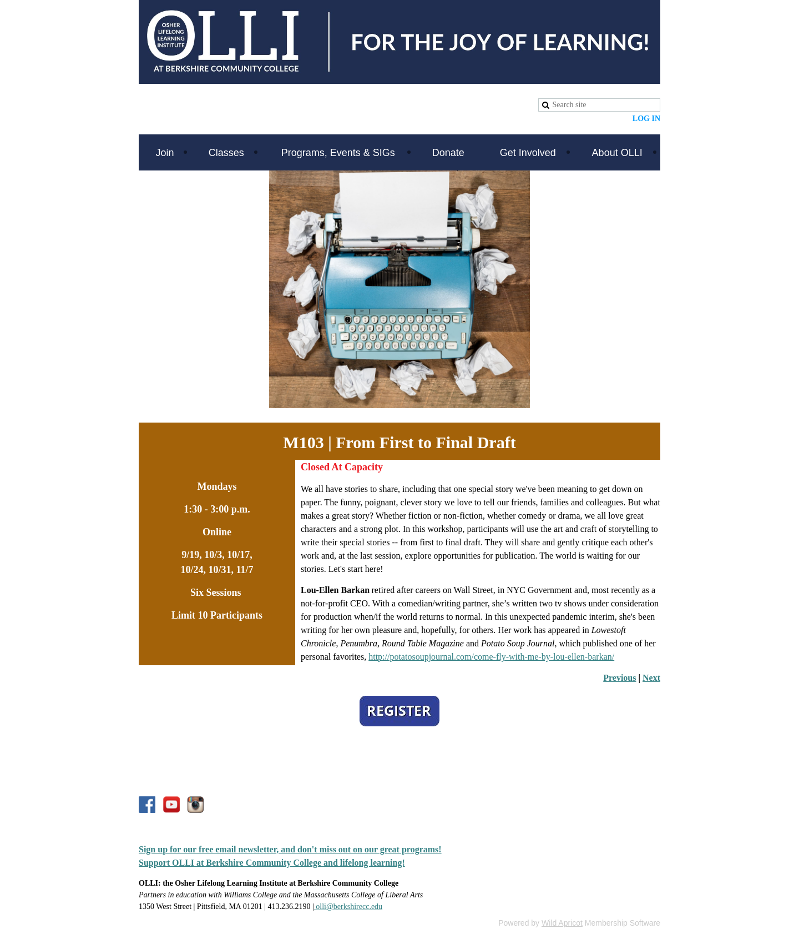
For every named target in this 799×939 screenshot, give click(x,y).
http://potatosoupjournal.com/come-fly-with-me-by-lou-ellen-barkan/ (491, 656)
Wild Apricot (562, 922)
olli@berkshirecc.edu (348, 906)
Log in (646, 118)
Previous (619, 677)
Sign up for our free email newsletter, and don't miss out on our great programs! (290, 849)
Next (651, 677)
